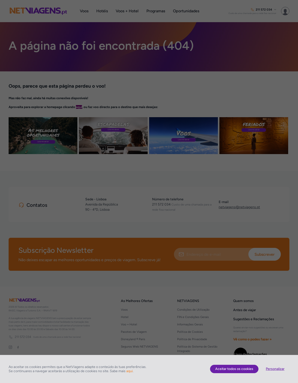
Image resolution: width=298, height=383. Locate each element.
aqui (129, 371)
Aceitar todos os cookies (234, 369)
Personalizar (275, 369)
